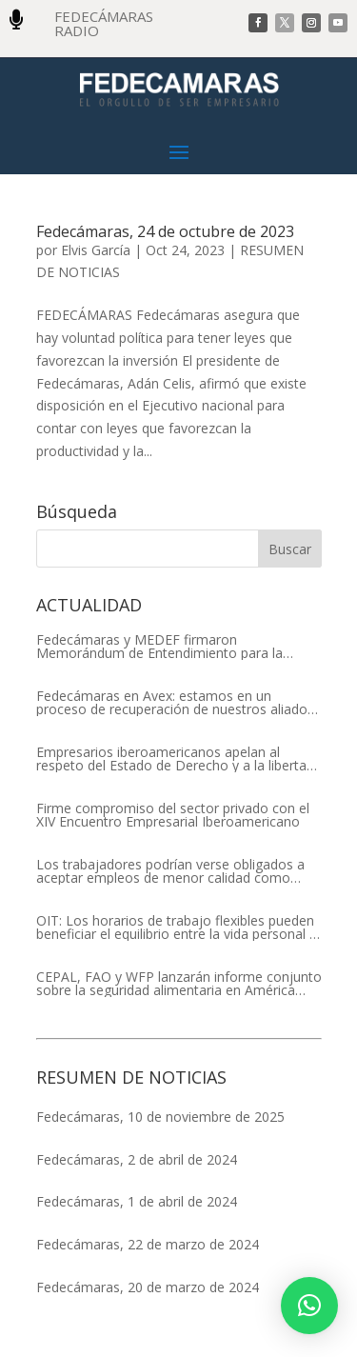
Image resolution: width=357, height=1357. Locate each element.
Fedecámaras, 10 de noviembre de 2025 (160, 1117)
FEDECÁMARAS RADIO (103, 23)
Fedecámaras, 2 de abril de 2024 (136, 1159)
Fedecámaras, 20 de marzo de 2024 (147, 1287)
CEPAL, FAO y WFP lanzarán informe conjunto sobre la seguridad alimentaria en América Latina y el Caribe (179, 983)
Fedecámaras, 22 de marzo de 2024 (147, 1244)
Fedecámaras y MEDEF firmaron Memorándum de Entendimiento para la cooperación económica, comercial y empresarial (159, 646)
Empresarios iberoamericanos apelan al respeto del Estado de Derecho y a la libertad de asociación (175, 759)
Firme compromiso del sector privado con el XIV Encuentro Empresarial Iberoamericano (172, 815)
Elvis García (95, 250)
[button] (309, 1305)
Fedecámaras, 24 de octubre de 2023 (165, 231)
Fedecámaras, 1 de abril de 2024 (136, 1201)
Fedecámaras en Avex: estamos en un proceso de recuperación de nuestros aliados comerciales (175, 702)
